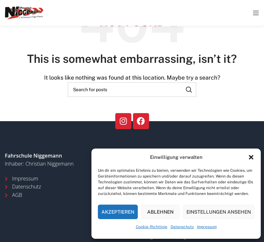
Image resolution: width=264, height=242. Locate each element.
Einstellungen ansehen (218, 212)
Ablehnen (160, 212)
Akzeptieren (117, 212)
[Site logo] (24, 12)
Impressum (207, 227)
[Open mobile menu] (256, 12)
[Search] (132, 89)
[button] (251, 157)
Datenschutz (182, 227)
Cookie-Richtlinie (151, 227)
